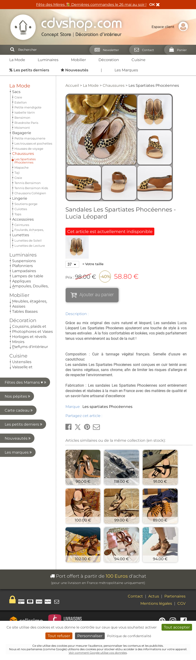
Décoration (108, 60)
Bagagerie (21, 97)
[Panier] (176, 50)
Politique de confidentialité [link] (129, 636)
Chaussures (23, 103)
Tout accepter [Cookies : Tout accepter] (177, 627)
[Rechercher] (12, 49)
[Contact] (142, 50)
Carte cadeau (24, 243)
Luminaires (48, 60)
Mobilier (78, 60)
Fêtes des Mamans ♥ (25, 215)
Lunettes (20, 159)
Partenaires (175, 596)
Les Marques (126, 70)
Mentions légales (156, 603)
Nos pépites (25, 229)
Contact (135, 596)
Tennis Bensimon (27, 132)
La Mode (17, 60)
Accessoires (23, 153)
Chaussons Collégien (30, 142)
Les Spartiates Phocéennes (25, 110)
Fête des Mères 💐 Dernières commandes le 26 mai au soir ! (91, 4)
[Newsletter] (105, 50)
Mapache (21, 117)
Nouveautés (25, 271)
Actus (153, 596)
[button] (68, 427)
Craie (18, 127)
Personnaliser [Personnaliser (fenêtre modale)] (89, 636)
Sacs (16, 92)
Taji (17, 122)
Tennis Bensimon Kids (31, 137)
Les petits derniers (23, 257)
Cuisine (138, 60)
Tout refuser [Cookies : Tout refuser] (59, 636)
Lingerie (19, 148)
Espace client (171, 26)
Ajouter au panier (96, 294)
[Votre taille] (72, 264)
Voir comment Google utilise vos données (98, 652)
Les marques (24, 285)
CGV (181, 603)
